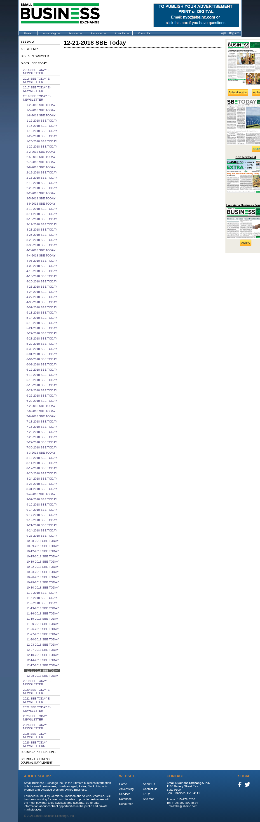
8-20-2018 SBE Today (41, 473)
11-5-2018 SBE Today (41, 598)
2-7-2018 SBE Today (41, 162)
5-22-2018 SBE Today (41, 333)
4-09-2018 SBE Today (41, 266)
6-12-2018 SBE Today (41, 369)
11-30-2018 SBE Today (42, 639)
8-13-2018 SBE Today (41, 457)
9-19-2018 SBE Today (41, 520)
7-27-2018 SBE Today (41, 442)
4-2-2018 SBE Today (41, 250)
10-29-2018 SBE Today (42, 582)
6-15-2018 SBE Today (41, 380)
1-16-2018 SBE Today (41, 125)
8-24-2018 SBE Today (41, 478)
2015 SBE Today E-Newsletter (37, 71)
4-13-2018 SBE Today (41, 271)
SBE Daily (28, 41)
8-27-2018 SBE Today (41, 483)
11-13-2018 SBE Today (42, 608)
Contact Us (144, 33)
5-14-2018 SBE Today (41, 317)
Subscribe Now (238, 92)
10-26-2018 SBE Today (42, 577)
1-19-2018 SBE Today (41, 131)
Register (234, 33)
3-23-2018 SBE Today (41, 229)
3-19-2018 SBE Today (41, 224)
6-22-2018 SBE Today (41, 390)
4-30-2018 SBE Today (41, 302)
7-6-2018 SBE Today (41, 411)
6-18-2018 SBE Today (41, 385)
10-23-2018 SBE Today (42, 572)
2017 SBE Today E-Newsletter (37, 89)
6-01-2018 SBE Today (41, 354)
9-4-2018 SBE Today (41, 494)
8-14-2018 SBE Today (41, 463)
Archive (245, 242)
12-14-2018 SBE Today (42, 660)
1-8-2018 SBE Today (41, 115)
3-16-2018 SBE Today (41, 219)
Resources (95, 33)
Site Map (148, 799)
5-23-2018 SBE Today (41, 338)
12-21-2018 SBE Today (42, 670)
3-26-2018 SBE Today (41, 234)
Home (27, 33)
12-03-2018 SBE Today (42, 644)
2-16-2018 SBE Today (41, 177)
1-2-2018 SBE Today (41, 105)
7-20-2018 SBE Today (41, 432)
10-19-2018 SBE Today (42, 561)
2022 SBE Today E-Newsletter (37, 709)
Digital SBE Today (34, 63)
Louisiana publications (38, 752)
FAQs (146, 794)
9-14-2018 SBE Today (41, 509)
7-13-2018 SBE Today (41, 421)
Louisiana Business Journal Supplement (36, 761)
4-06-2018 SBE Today (41, 260)
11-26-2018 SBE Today (42, 629)
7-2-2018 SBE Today (41, 406)
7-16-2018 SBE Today (41, 426)
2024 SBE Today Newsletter (35, 726)
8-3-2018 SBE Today (41, 452)
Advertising (48, 33)
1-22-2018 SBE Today (41, 136)
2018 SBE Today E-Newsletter (37, 98)
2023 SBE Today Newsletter (35, 717)
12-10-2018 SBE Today (42, 655)
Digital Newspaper (35, 56)
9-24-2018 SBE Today (41, 530)
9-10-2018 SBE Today (41, 504)
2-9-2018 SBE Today (41, 167)
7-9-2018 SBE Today (41, 416)
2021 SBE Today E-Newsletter (37, 700)
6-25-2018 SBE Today (41, 395)
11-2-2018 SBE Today (41, 592)
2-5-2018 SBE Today (41, 157)
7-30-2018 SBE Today (41, 447)
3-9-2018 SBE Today (41, 203)
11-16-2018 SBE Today (42, 613)
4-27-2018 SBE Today (41, 297)
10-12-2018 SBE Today (42, 551)
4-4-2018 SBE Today (41, 255)
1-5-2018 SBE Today (41, 110)
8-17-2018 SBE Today (41, 468)
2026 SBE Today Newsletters (35, 744)
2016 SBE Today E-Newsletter (37, 80)
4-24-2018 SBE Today (41, 291)
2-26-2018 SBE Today (41, 188)
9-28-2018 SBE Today (41, 535)
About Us (119, 33)
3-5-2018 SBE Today (41, 198)
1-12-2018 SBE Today (41, 120)
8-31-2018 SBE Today (41, 489)
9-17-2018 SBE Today (41, 515)
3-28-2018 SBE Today (41, 240)
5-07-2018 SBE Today (41, 307)
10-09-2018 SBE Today (42, 546)
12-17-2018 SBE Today (42, 665)
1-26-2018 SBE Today (41, 141)
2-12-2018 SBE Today (41, 172)
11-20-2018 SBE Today (42, 624)
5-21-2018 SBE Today (41, 328)
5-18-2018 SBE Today (41, 323)
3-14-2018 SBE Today (41, 214)
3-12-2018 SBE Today (41, 208)
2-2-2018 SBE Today (41, 151)
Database (125, 799)
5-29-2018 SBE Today (41, 343)
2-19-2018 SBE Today (41, 183)
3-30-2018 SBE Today (41, 245)
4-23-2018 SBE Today (41, 286)
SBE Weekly (29, 49)
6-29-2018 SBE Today (41, 400)
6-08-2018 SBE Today (41, 364)
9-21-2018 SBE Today (41, 525)
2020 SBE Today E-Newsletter (37, 691)
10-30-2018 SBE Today (42, 587)
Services (72, 33)
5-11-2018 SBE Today (41, 312)
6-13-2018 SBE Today (41, 374)
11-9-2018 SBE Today (41, 603)
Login (223, 33)
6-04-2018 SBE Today (41, 359)
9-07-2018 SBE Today (41, 499)
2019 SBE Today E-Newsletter (37, 682)
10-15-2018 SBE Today (42, 556)
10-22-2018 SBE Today (42, 566)
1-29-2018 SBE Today (41, 146)
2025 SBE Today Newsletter (35, 735)
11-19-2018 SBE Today (42, 618)
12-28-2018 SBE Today (42, 675)
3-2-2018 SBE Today (41, 193)
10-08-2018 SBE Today (42, 541)
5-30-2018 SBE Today (41, 349)
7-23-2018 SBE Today (41, 437)
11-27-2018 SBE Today (42, 634)
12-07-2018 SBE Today (42, 649)
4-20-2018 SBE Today (41, 281)
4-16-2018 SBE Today (41, 276)
